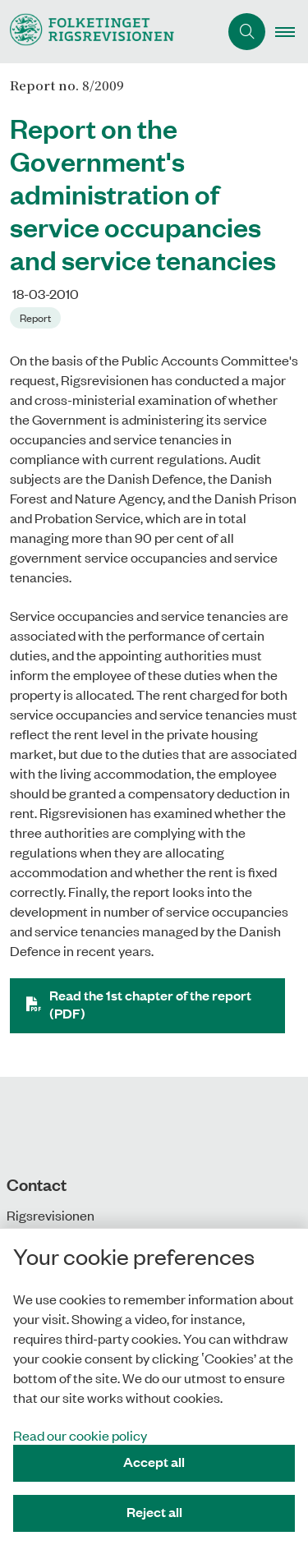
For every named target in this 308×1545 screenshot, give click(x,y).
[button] (291, 32)
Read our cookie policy (80, 1435)
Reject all (154, 1511)
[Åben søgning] (246, 31)
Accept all (154, 1461)
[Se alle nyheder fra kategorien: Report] (37, 316)
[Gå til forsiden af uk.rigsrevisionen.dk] (109, 31)
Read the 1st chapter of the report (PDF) (150, 1004)
